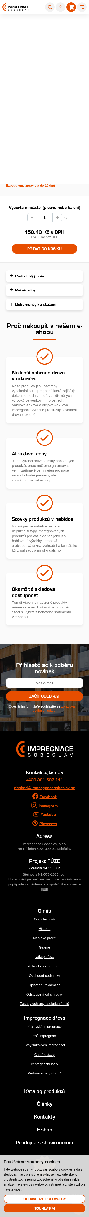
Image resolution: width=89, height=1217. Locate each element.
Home (14, 21)
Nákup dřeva (44, 956)
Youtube (48, 814)
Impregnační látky (44, 1062)
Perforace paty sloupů (44, 1071)
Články (44, 1102)
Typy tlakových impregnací (44, 1044)
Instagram (48, 805)
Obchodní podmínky (44, 974)
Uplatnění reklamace (44, 984)
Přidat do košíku (44, 248)
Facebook (48, 797)
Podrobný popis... (21, 156)
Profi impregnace (44, 1034)
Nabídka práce (44, 937)
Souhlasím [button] (44, 1208)
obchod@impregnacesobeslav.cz (44, 788)
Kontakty (44, 1115)
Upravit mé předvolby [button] (44, 1199)
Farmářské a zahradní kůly (58, 21)
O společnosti (45, 919)
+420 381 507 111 (44, 780)
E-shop (28, 21)
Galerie (44, 947)
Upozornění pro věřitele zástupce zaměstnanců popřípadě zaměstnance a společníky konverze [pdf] (44, 883)
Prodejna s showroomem (44, 1140)
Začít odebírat (44, 696)
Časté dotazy (44, 1053)
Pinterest (48, 823)
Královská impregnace (44, 1025)
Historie (44, 928)
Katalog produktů (44, 1089)
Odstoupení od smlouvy (44, 993)
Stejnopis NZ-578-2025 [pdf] (44, 874)
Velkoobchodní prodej (44, 965)
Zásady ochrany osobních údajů (44, 1002)
